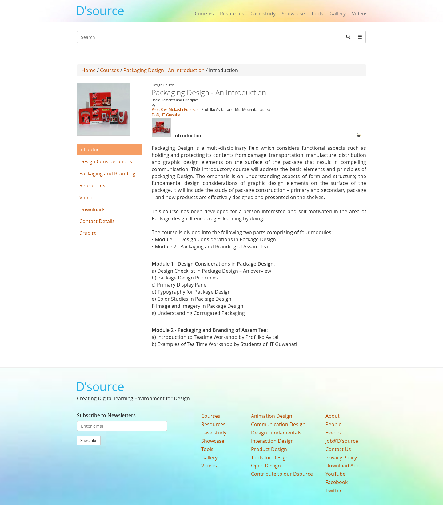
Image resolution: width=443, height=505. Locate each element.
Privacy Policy (341, 457)
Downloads (92, 209)
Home (89, 70)
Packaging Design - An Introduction (164, 70)
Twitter (333, 490)
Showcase (293, 13)
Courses (204, 13)
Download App (342, 465)
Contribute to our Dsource (282, 473)
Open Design (266, 465)
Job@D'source (341, 441)
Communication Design (278, 424)
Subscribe (88, 440)
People (333, 424)
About (332, 416)
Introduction (94, 149)
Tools (317, 13)
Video (86, 197)
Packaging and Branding (107, 173)
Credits (87, 233)
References (92, 185)
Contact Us (338, 449)
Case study (263, 13)
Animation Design (271, 416)
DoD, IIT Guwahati (167, 114)
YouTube (335, 473)
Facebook (336, 482)
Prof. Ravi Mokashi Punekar (175, 109)
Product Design (269, 449)
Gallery (337, 13)
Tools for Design (270, 457)
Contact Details (97, 221)
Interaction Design (272, 441)
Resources (232, 13)
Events (333, 432)
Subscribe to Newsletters (106, 415)
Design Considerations (105, 161)
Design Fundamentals (276, 432)
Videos (360, 13)
